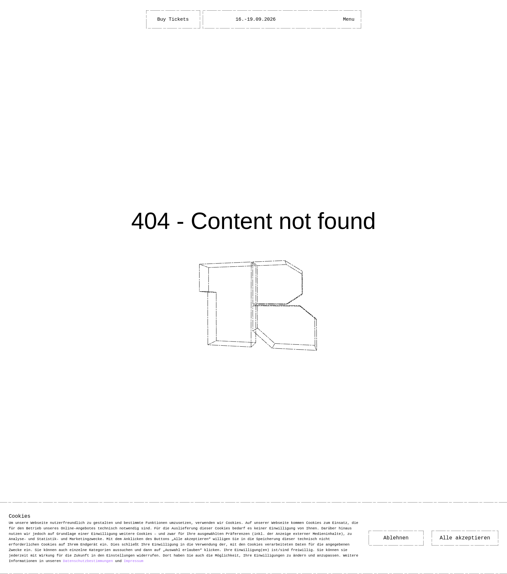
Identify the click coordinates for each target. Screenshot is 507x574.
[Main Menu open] (348, 19)
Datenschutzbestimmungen (88, 560)
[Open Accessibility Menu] (329, 19)
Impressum (133, 560)
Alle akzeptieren (465, 538)
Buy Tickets (173, 19)
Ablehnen (396, 538)
